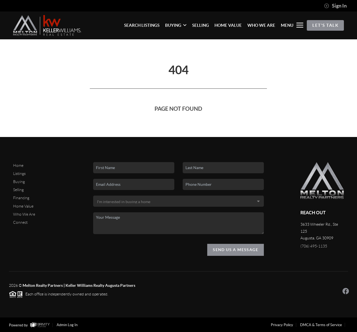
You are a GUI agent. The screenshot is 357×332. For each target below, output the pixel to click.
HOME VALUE (228, 25)
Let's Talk (325, 25)
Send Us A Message (235, 249)
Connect (20, 222)
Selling (18, 189)
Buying (19, 181)
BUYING (176, 25)
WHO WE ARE (261, 25)
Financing (21, 198)
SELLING (200, 25)
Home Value (23, 206)
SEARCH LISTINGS (142, 25)
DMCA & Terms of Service (321, 325)
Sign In (335, 6)
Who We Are (24, 214)
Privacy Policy (282, 325)
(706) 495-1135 (313, 246)
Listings (19, 173)
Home (18, 165)
